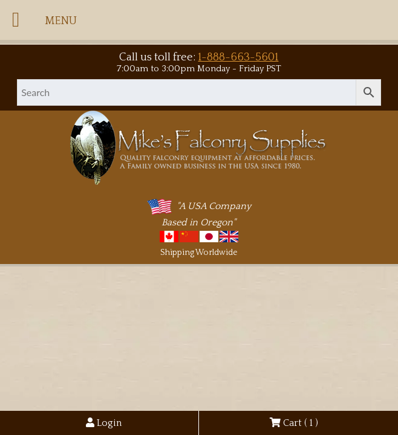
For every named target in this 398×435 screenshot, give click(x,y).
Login (104, 422)
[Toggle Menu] (15, 20)
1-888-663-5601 (238, 57)
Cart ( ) (294, 422)
